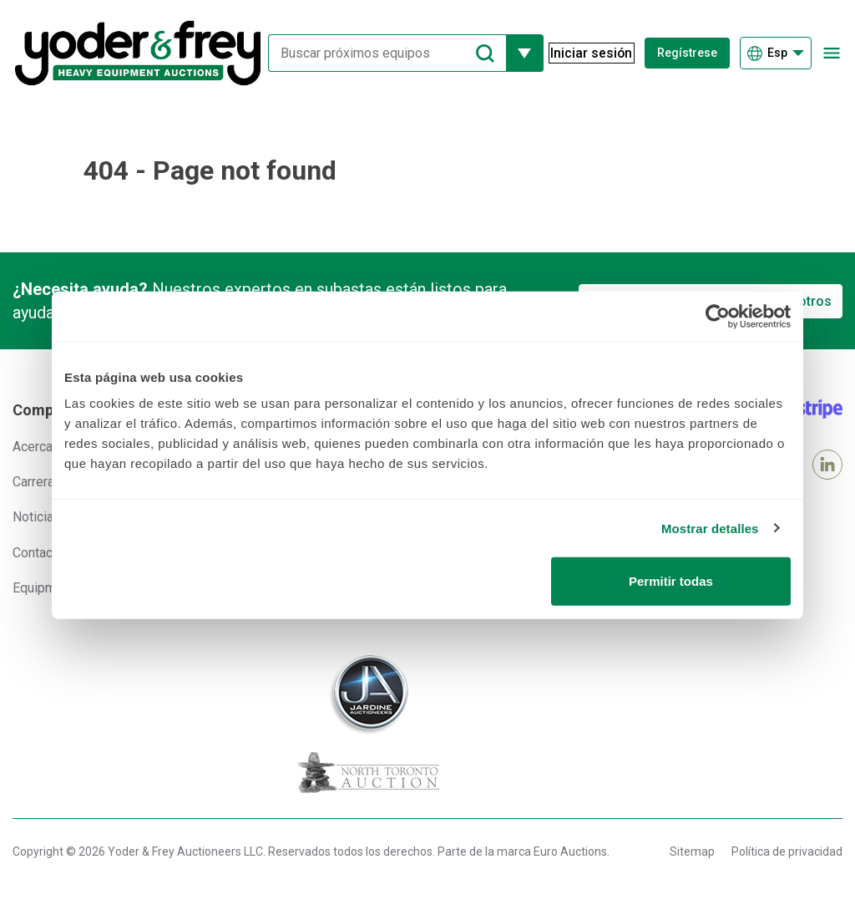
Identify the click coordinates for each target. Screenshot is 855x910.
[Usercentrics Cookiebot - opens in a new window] (718, 315)
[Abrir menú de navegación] (832, 53)
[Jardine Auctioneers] (368, 694)
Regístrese (688, 52)
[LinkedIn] (827, 465)
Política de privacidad (786, 851)
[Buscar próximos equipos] (380, 53)
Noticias (37, 517)
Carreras (37, 482)
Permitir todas (671, 581)
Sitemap (692, 851)
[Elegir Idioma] (776, 53)
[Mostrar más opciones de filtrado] (517, 53)
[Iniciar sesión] (586, 53)
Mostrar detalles (710, 528)
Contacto (38, 553)
